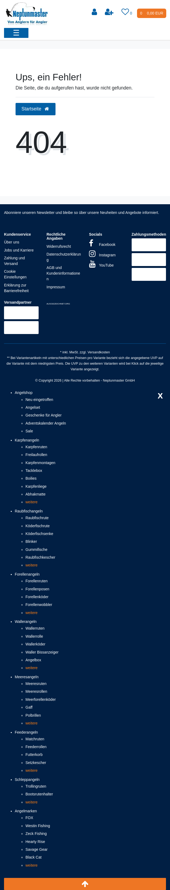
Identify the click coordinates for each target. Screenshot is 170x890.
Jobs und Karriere (19, 250)
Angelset (32, 407)
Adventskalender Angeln (45, 423)
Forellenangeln (27, 574)
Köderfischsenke (39, 534)
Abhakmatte (35, 494)
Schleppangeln (27, 779)
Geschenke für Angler (43, 415)
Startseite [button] (35, 109)
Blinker (31, 541)
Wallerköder (35, 644)
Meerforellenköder (40, 699)
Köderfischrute (37, 526)
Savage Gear (36, 849)
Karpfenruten (36, 447)
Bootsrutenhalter (39, 794)
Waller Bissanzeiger (41, 652)
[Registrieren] (109, 12)
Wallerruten (35, 628)
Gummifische (36, 549)
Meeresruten (36, 683)
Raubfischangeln (29, 511)
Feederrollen (36, 747)
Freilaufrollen (36, 455)
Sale (29, 431)
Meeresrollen (36, 691)
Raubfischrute (37, 518)
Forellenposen (37, 589)
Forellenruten (36, 581)
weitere (31, 502)
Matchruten (34, 739)
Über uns (11, 242)
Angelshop (23, 392)
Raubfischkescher (40, 557)
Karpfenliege (36, 486)
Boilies (30, 478)
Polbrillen (33, 715)
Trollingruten (35, 786)
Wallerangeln (25, 621)
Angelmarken (26, 811)
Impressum (56, 287)
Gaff (28, 707)
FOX (29, 818)
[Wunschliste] (127, 12)
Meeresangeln (27, 677)
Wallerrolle (34, 636)
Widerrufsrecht (59, 246)
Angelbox (33, 660)
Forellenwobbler (38, 604)
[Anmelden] (95, 12)
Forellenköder (37, 597)
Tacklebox (33, 470)
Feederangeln (26, 732)
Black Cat (33, 857)
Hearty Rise (35, 841)
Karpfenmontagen (40, 463)
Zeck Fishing (36, 833)
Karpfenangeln (27, 440)
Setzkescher (35, 762)
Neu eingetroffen (39, 399)
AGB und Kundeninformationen (63, 273)
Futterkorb (34, 754)
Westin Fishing (37, 826)
